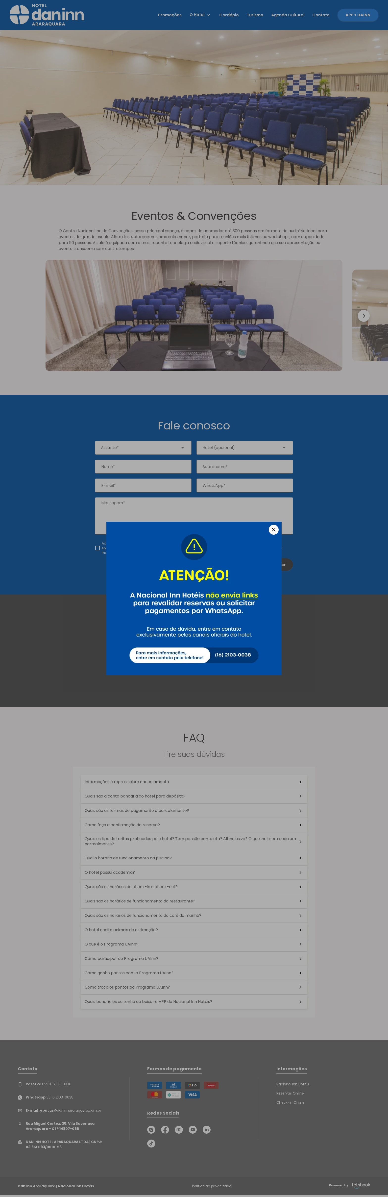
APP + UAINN (357, 15)
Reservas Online (290, 1093)
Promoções (170, 15)
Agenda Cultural (287, 15)
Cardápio (229, 15)
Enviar (279, 565)
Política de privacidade (211, 1186)
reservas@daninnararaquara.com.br (59, 1110)
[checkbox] (194, 548)
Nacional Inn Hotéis (292, 1084)
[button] (364, 316)
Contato (321, 15)
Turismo (255, 15)
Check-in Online (290, 1102)
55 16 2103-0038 (44, 1084)
